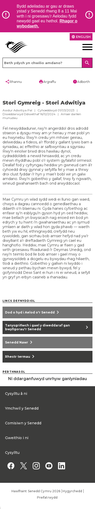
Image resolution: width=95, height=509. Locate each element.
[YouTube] (48, 465)
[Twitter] (23, 465)
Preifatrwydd (47, 497)
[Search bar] (47, 63)
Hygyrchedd (72, 491)
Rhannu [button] (13, 81)
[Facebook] (10, 465)
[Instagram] (36, 465)
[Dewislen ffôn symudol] (83, 47)
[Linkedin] (61, 465)
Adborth (81, 81)
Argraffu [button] (47, 81)
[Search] (87, 63)
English (81, 37)
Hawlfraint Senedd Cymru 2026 (36, 491)
